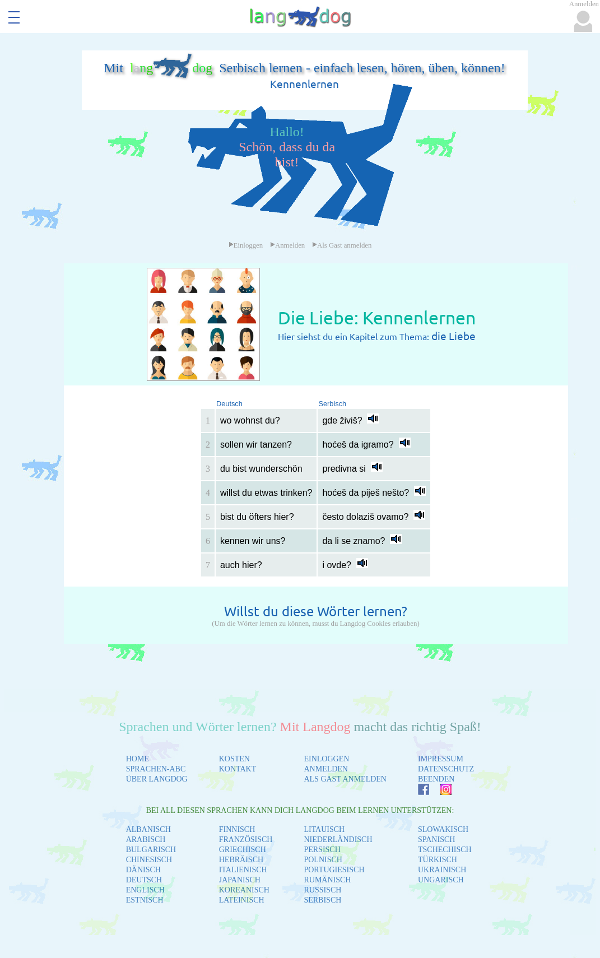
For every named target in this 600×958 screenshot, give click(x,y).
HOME (137, 759)
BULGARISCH (151, 849)
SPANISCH (436, 839)
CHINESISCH (149, 859)
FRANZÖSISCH (246, 839)
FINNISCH (237, 829)
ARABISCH (146, 839)
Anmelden (287, 245)
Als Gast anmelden (341, 245)
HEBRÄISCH (241, 859)
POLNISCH (323, 859)
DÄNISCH (143, 870)
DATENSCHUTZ (446, 769)
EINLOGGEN (326, 759)
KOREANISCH (244, 890)
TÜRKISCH (437, 859)
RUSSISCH (322, 890)
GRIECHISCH (242, 849)
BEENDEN (436, 779)
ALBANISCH (148, 829)
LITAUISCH (324, 829)
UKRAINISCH (442, 870)
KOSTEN (234, 759)
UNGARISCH (441, 880)
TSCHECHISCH (445, 849)
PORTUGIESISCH (334, 870)
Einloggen (246, 245)
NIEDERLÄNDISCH (338, 839)
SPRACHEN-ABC (156, 769)
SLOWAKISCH (443, 829)
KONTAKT (238, 769)
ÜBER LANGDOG (157, 779)
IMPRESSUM (440, 759)
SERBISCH (322, 900)
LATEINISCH (241, 900)
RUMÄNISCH (327, 880)
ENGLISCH (145, 890)
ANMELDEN (326, 769)
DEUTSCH (144, 880)
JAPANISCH (240, 880)
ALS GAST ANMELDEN (345, 779)
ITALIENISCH (243, 870)
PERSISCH (322, 849)
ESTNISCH (145, 900)
